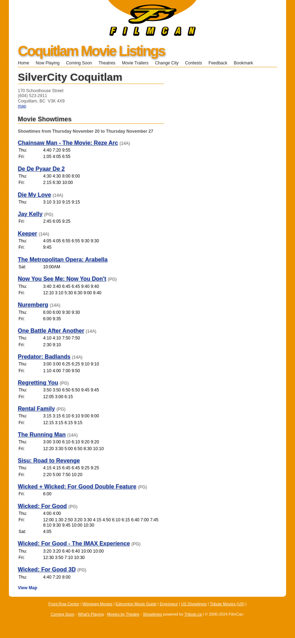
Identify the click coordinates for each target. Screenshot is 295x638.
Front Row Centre (63, 604)
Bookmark (246, 62)
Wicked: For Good (42, 506)
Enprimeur (169, 604)
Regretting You (38, 383)
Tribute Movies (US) (227, 604)
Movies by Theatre (123, 614)
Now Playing (47, 62)
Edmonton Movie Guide (135, 604)
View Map (27, 587)
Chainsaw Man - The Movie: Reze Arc (68, 143)
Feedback (217, 62)
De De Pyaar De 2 (41, 169)
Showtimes (152, 614)
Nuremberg (33, 305)
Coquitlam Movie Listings (91, 51)
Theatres (106, 62)
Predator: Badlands (44, 357)
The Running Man (42, 435)
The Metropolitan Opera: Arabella (63, 260)
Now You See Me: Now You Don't (62, 279)
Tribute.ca (193, 614)
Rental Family (36, 409)
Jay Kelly (30, 214)
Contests (193, 62)
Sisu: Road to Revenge (49, 461)
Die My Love (34, 195)
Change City (166, 62)
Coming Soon (79, 62)
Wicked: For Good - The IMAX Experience (74, 544)
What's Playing (91, 614)
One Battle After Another (51, 331)
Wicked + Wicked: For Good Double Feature (77, 487)
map (22, 106)
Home (23, 62)
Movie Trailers (135, 62)
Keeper (27, 234)
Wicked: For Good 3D (47, 569)
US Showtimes (194, 604)
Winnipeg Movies (98, 604)
